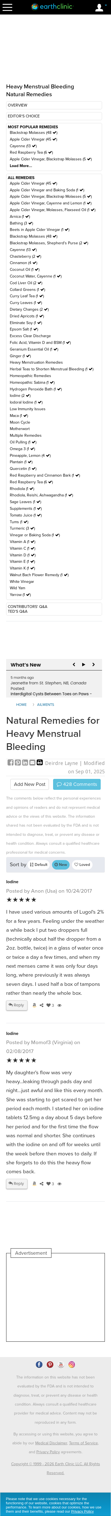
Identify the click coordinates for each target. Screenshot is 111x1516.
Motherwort (20, 428)
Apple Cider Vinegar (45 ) (33, 139)
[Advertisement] (55, 1300)
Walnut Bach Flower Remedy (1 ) (39, 575)
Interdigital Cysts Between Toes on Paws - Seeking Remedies (51, 696)
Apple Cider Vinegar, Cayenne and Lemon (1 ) (50, 203)
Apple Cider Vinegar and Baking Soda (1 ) (47, 190)
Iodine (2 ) (20, 395)
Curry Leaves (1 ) (26, 302)
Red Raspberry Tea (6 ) (31, 152)
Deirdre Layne (61, 763)
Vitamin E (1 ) (22, 561)
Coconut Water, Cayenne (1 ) (36, 276)
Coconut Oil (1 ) (24, 269)
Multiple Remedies (26, 435)
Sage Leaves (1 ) (25, 501)
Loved (82, 864)
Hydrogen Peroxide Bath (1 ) (36, 389)
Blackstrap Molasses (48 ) (33, 132)
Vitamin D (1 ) (23, 555)
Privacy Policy (48, 1452)
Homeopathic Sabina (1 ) (32, 382)
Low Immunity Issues (28, 409)
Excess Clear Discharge (30, 336)
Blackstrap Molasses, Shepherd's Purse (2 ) (49, 243)
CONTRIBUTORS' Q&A (27, 606)
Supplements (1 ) (26, 508)
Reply (16, 1005)
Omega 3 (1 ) (22, 448)
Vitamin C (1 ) (22, 548)
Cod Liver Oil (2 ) (26, 283)
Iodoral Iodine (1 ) (26, 402)
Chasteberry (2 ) (25, 256)
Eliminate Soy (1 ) (26, 322)
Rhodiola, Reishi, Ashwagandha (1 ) (41, 495)
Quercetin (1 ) (23, 468)
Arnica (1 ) (20, 216)
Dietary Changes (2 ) (29, 309)
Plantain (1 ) (21, 462)
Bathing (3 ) (21, 223)
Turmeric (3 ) (22, 528)
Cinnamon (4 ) (23, 262)
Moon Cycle (20, 422)
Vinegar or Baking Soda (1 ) (35, 535)
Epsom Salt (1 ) (24, 329)
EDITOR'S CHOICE (24, 116)
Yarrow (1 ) (20, 594)
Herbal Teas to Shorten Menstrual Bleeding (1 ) (51, 369)
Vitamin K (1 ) (22, 568)
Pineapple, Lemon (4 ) (30, 455)
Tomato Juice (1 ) (26, 515)
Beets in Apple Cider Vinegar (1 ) (39, 229)
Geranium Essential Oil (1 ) (34, 349)
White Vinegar (22, 581)
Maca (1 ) (19, 415)
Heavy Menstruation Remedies (36, 362)
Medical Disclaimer (51, 1443)
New (61, 864)
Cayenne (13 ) (23, 146)
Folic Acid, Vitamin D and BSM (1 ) (40, 342)
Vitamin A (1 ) (22, 541)
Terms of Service (83, 1443)
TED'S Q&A (17, 611)
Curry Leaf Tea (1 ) (27, 296)
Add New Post (29, 784)
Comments (77, 784)
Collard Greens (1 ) (27, 289)
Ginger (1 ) (20, 356)
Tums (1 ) (19, 522)
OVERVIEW (17, 105)
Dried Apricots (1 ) (27, 316)
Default (38, 864)
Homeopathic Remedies (30, 375)
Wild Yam (17, 588)
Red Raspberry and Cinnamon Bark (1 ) (45, 475)
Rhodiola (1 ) (22, 488)
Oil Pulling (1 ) (23, 442)
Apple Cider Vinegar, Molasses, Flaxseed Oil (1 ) (52, 209)
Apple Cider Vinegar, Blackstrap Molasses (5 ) (51, 159)
